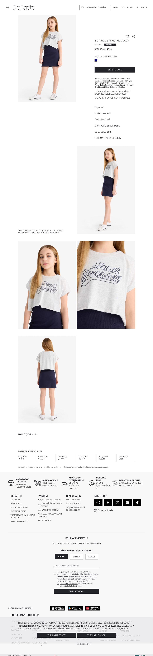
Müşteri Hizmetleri (75, 508)
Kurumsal (15, 500)
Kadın (61, 557)
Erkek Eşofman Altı (20, 644)
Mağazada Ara (103, 113)
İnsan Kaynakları (19, 508)
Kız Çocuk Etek (123, 458)
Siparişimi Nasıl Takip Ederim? (50, 505)
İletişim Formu (73, 504)
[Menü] (7, 7)
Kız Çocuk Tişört (22, 458)
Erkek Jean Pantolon (20, 649)
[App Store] (57, 609)
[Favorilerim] (127, 7)
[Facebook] (108, 502)
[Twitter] (117, 502)
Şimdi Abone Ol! (76, 592)
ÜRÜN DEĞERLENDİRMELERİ (108, 126)
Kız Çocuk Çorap (83, 458)
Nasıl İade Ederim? (48, 511)
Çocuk (92, 557)
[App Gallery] (92, 609)
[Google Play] (75, 609)
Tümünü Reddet (56, 635)
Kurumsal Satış (18, 512)
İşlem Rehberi (44, 521)
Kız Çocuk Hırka (83, 645)
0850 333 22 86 (73, 511)
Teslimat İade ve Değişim (108, 138)
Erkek (76, 557)
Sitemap (14, 526)
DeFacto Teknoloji (19, 522)
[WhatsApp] (98, 502)
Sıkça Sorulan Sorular (49, 500)
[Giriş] (115, 7)
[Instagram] (127, 502)
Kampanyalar (45, 525)
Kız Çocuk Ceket (42, 458)
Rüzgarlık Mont (40, 652)
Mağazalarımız (73, 500)
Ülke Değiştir (105, 510)
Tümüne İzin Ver (96, 635)
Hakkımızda (16, 504)
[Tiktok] (137, 502)
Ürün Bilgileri (102, 119)
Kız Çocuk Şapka (62, 458)
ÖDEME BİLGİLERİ (103, 132)
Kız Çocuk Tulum (103, 458)
